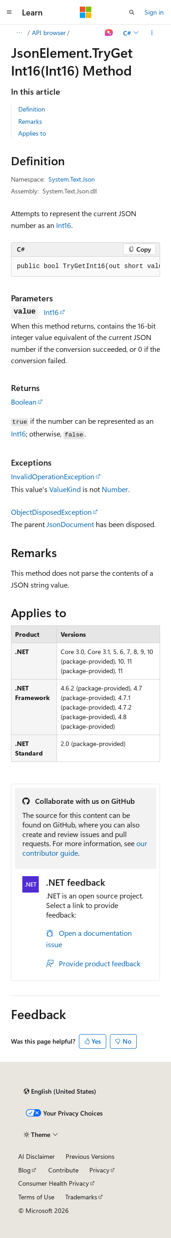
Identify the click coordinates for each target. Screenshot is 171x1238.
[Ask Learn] (109, 32)
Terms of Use (36, 1196)
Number (115, 489)
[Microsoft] (86, 12)
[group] (85, 267)
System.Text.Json (71, 179)
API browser (49, 32)
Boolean (23, 401)
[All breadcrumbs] (19, 32)
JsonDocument (70, 524)
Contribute (63, 1170)
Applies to (32, 133)
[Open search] (132, 12)
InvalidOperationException (52, 476)
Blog (24, 1170)
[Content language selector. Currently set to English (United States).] (60, 1091)
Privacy (99, 1170)
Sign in (154, 12)
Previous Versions (90, 1156)
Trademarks (81, 1196)
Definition (31, 109)
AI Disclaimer (36, 1156)
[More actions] (152, 32)
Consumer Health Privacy (53, 1183)
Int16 (63, 225)
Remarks (30, 121)
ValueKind (65, 489)
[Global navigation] (9, 12)
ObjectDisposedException (51, 512)
